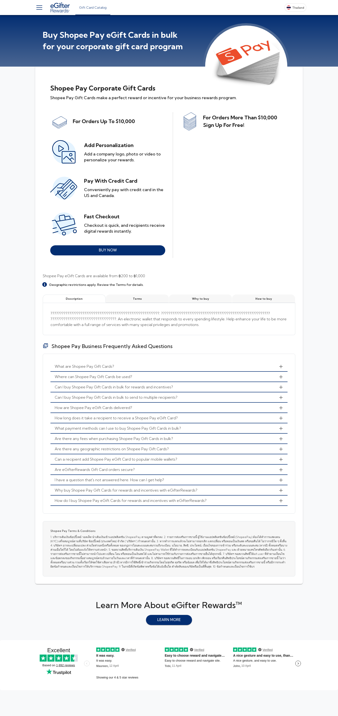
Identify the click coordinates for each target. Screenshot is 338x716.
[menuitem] (169, 366)
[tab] (92, 7)
